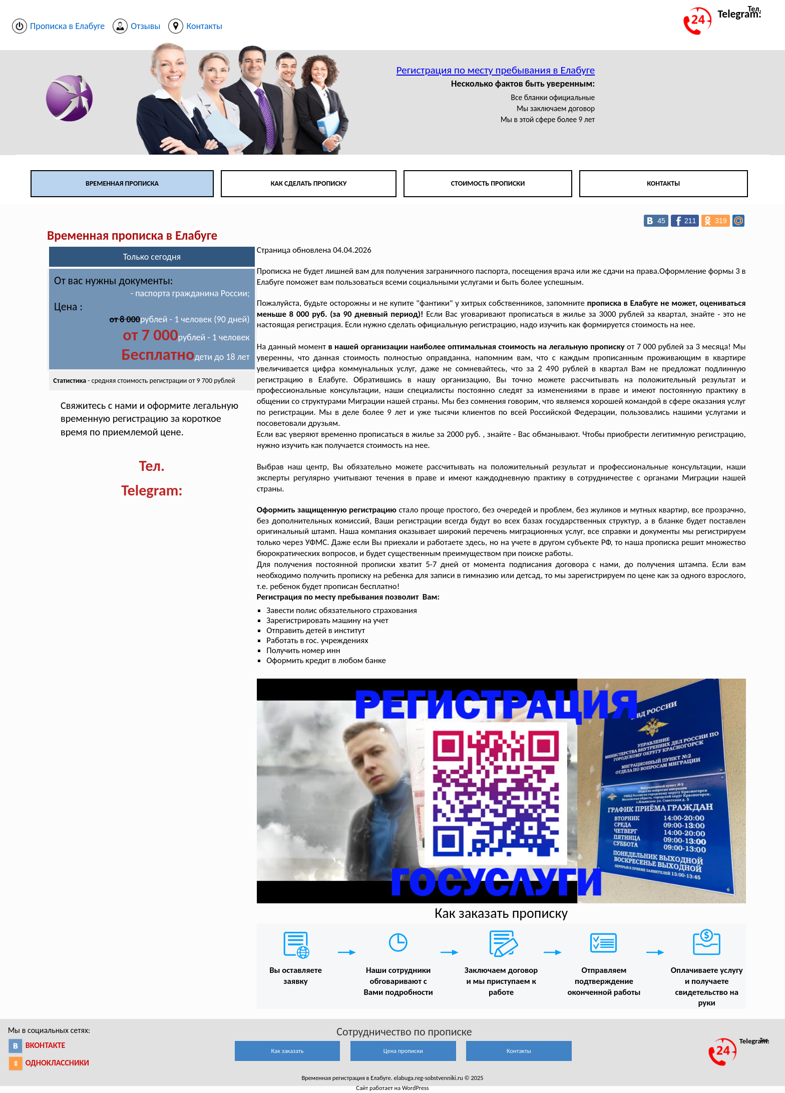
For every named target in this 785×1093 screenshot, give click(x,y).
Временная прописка (122, 183)
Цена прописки (403, 1050)
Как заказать (287, 1050)
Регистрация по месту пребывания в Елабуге (496, 70)
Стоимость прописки (488, 183)
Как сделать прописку (309, 183)
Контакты (663, 183)
